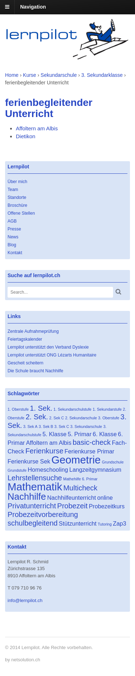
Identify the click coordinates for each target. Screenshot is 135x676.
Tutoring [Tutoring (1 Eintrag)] (105, 524)
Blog (12, 244)
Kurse (29, 75)
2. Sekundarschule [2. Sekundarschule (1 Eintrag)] (81, 418)
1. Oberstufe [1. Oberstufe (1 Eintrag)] (18, 409)
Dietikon (25, 136)
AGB (12, 221)
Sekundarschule (59, 75)
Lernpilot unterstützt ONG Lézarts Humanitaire (52, 355)
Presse (14, 229)
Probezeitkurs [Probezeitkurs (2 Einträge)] (107, 506)
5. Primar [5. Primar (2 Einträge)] (79, 434)
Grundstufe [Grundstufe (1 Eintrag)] (17, 470)
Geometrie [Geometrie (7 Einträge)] (76, 460)
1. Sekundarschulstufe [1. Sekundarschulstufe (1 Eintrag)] (72, 409)
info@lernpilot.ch (25, 600)
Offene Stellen (21, 213)
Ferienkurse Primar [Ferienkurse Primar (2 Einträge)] (89, 451)
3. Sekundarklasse (102, 75)
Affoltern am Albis (37, 128)
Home (11, 75)
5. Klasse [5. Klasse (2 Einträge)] (54, 434)
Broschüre (17, 205)
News (13, 236)
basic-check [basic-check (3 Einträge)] (92, 442)
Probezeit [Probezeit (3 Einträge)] (72, 506)
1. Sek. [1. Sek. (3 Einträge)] (41, 408)
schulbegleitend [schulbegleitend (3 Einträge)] (33, 523)
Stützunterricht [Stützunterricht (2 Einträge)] (77, 523)
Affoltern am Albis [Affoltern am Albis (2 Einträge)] (48, 442)
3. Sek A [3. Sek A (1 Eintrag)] (30, 426)
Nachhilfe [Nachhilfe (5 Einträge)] (27, 496)
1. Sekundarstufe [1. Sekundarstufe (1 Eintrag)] (107, 409)
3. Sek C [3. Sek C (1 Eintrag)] (61, 426)
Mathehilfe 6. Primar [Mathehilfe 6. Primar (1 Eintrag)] (80, 479)
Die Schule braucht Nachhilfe (35, 370)
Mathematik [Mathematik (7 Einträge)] (35, 487)
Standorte (17, 197)
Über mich (17, 181)
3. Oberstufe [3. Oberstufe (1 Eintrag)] (109, 418)
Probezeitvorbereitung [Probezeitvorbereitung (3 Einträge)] (43, 514)
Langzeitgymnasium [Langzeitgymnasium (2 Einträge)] (95, 469)
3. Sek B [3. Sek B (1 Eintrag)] (46, 426)
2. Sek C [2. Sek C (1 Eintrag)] (56, 418)
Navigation (33, 7)
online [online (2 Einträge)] (105, 497)
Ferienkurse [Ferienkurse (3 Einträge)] (44, 451)
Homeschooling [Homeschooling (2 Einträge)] (48, 469)
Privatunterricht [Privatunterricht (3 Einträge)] (32, 506)
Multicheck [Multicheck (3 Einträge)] (80, 488)
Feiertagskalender (25, 339)
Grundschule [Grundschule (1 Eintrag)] (112, 462)
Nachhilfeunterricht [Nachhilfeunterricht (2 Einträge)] (71, 497)
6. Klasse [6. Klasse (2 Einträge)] (105, 434)
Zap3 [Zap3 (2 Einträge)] (119, 523)
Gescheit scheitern (25, 362)
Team (13, 189)
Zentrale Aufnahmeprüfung (33, 331)
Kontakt (15, 252)
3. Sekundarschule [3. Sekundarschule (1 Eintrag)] (86, 426)
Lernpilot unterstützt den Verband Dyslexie (48, 347)
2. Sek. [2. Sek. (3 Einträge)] (37, 417)
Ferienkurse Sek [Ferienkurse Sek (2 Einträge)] (29, 461)
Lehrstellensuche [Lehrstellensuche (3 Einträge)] (35, 478)
